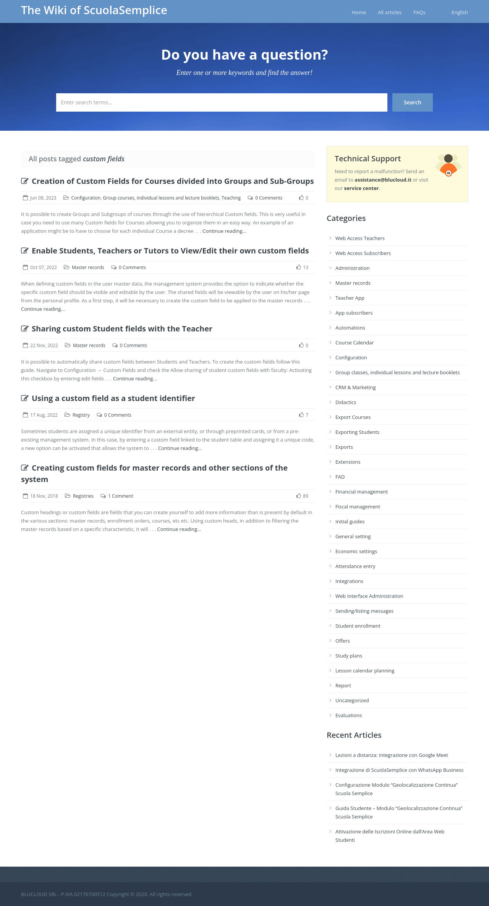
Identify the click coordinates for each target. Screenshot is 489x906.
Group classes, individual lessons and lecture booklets (397, 372)
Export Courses (353, 417)
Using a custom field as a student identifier (108, 398)
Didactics (345, 402)
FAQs (419, 12)
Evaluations (348, 715)
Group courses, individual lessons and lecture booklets (161, 198)
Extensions (347, 461)
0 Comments (268, 198)
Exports (344, 446)
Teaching (231, 198)
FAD (340, 476)
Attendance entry (355, 566)
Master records (88, 267)
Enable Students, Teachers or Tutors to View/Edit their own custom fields (165, 250)
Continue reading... (224, 230)
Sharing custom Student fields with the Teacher (116, 328)
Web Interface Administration (369, 596)
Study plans (348, 655)
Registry (81, 415)
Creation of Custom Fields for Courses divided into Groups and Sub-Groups (167, 181)
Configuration (86, 198)
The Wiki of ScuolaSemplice (94, 10)
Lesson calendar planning (364, 670)
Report (343, 685)
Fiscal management (357, 506)
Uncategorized (352, 700)
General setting (353, 536)
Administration (352, 268)
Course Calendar (354, 342)
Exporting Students (357, 432)
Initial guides (349, 521)
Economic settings (356, 551)
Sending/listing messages (364, 610)
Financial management (361, 491)
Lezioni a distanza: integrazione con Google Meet (391, 755)
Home (359, 12)
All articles (390, 12)
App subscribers (353, 312)
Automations (350, 327)
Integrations (349, 581)
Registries (83, 496)
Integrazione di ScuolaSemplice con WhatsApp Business (399, 769)
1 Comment (120, 496)
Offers (342, 640)
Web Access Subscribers (363, 253)
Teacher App (349, 297)
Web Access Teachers (360, 238)
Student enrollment (358, 625)
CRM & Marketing (355, 387)
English (460, 12)
